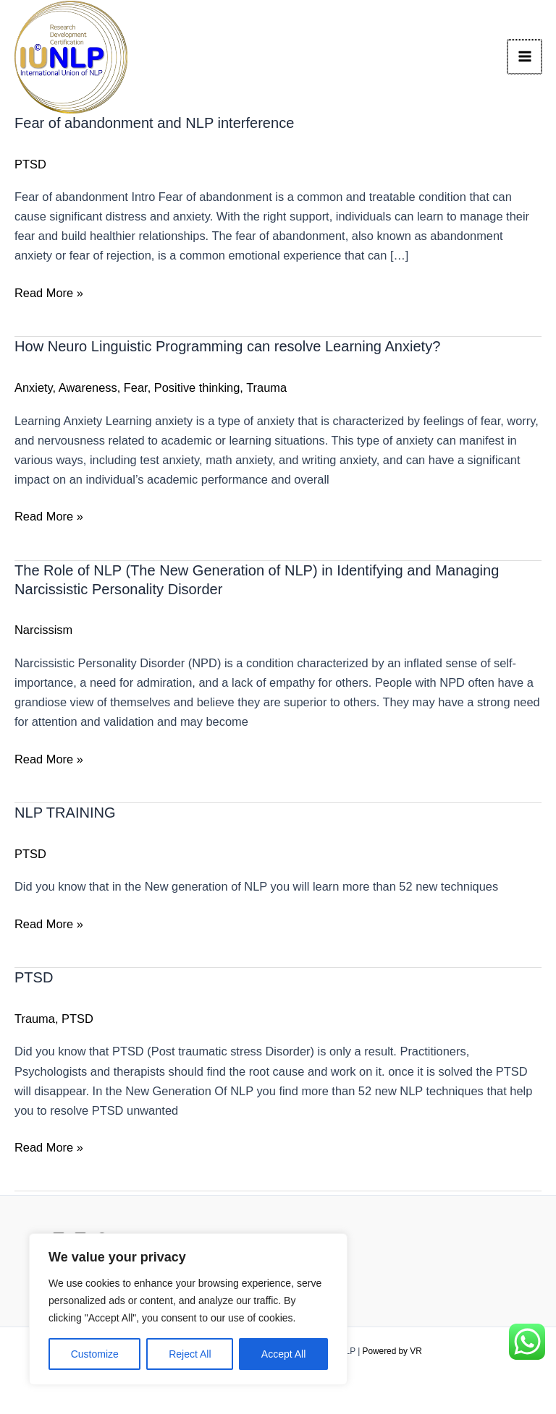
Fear (136, 390)
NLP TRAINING (65, 815)
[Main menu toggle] (525, 58)
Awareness (88, 390)
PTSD (30, 166)
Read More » (48, 294)
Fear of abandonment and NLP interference (154, 126)
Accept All (283, 1354)
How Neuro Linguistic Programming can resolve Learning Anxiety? (227, 349)
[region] (188, 1309)
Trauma (266, 390)
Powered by (385, 1351)
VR (415, 1351)
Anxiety (33, 390)
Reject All (190, 1354)
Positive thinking (197, 390)
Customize (95, 1354)
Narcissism (43, 632)
